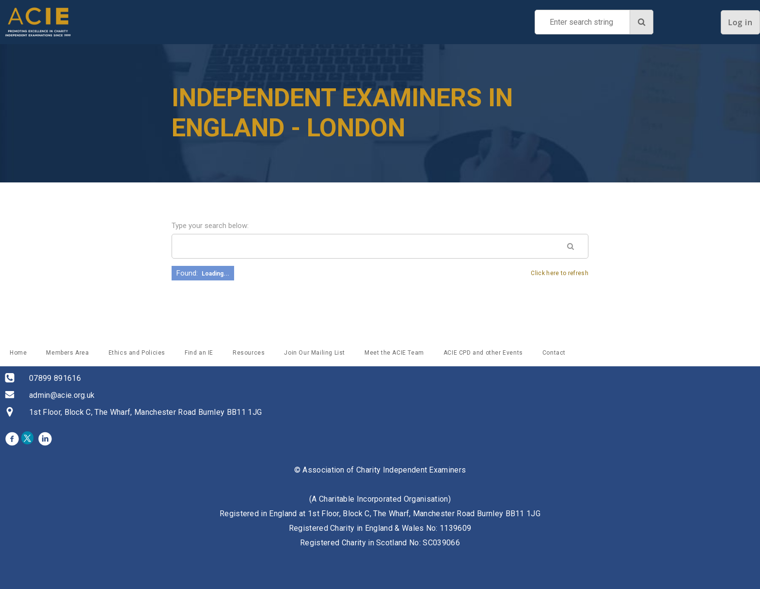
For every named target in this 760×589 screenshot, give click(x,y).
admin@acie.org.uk (62, 395)
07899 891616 (55, 378)
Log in (740, 22)
